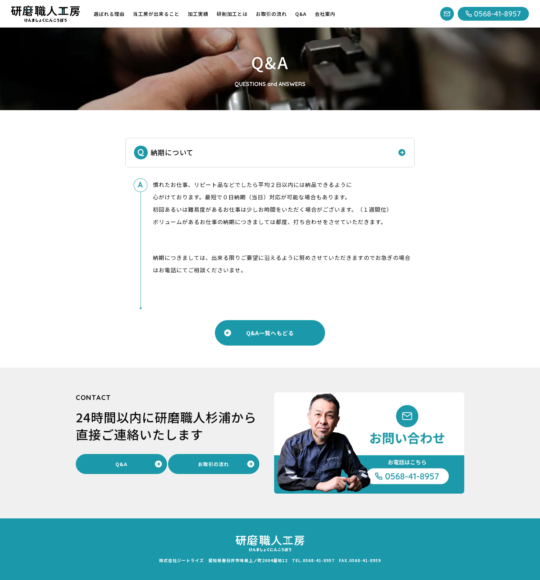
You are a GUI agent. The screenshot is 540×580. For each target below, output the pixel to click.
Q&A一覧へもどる (270, 333)
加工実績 (198, 13)
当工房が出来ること (156, 13)
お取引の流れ (271, 13)
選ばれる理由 (109, 13)
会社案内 (325, 13)
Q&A (301, 13)
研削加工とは (232, 13)
